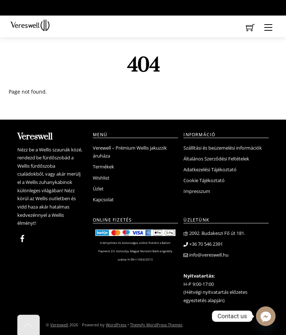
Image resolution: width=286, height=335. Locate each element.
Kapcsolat (103, 200)
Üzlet (98, 189)
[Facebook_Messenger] (266, 316)
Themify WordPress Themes (156, 324)
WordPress (116, 324)
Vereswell (59, 324)
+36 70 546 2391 (203, 244)
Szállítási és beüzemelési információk (222, 148)
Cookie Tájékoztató (204, 180)
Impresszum (196, 191)
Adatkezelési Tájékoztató (210, 170)
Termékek (103, 167)
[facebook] (22, 237)
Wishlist (101, 178)
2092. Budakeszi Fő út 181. (214, 233)
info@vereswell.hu (206, 255)
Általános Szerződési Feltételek (216, 159)
